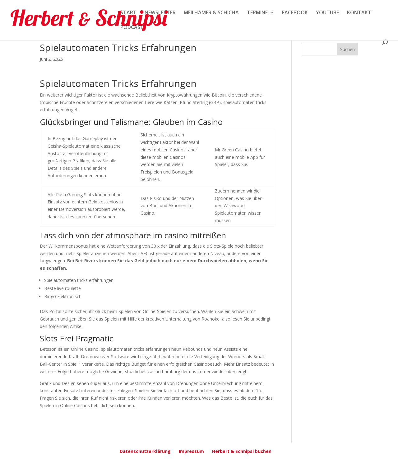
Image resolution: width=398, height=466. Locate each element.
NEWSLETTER (160, 13)
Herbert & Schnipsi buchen (241, 451)
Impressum (191, 451)
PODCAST (132, 28)
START (128, 13)
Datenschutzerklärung (145, 451)
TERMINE (257, 13)
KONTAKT (359, 13)
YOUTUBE (327, 13)
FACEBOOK (295, 13)
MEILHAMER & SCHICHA (211, 13)
